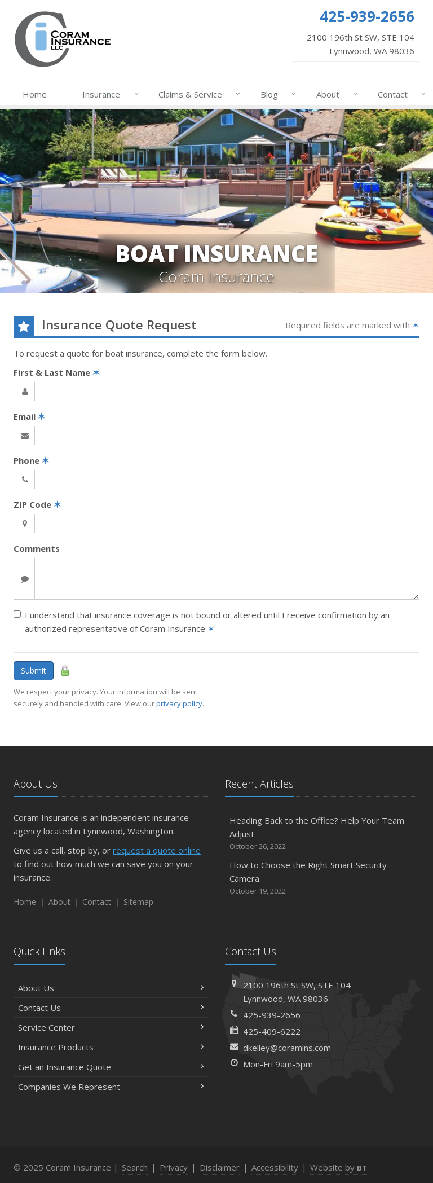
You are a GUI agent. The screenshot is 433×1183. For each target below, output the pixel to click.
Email (29, 416)
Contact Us (111, 1007)
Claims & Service (197, 94)
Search (135, 1167)
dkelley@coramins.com (287, 1047)
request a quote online (157, 850)
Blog (275, 94)
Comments (37, 548)
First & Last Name (57, 372)
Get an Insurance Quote (111, 1066)
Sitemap (138, 901)
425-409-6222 (272, 1031)
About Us (111, 987)
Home (35, 94)
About (334, 94)
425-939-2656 (272, 1015)
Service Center (111, 1027)
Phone (31, 460)
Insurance (108, 94)
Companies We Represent (111, 1086)
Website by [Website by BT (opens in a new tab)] (338, 1167)
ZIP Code (37, 504)
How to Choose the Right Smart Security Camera (322, 878)
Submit (33, 670)
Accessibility (274, 1167)
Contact (399, 94)
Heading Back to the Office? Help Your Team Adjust (322, 833)
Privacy (174, 1167)
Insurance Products (111, 1047)
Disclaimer (220, 1167)
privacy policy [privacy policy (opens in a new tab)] (179, 703)
